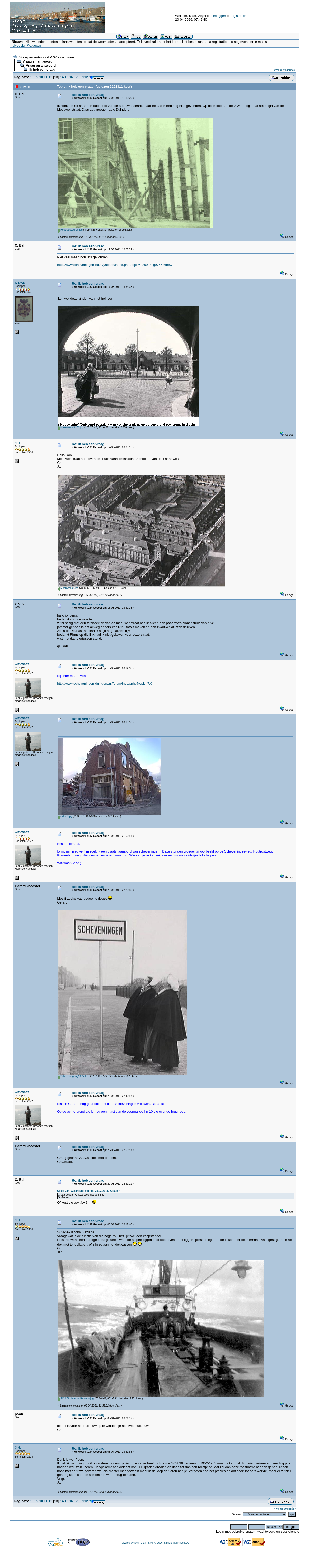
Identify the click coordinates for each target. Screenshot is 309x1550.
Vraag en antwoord (37, 61)
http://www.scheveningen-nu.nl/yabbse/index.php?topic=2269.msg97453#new (114, 265)
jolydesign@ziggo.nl (27, 45)
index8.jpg (65, 816)
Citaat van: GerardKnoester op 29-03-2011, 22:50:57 (88, 1190)
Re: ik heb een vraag (88, 95)
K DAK (20, 283)
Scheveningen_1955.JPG (73, 1076)
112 (85, 77)
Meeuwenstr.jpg (68, 588)
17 (76, 77)
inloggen (219, 16)
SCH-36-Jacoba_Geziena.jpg (76, 1398)
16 (71, 77)
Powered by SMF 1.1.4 (133, 1542)
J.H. (18, 443)
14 (62, 77)
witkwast (22, 664)
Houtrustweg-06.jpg (70, 229)
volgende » (289, 70)
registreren (239, 16)
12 (50, 77)
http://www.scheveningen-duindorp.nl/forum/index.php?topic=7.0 (104, 683)
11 (46, 77)
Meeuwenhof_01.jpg (70, 427)
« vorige (278, 70)
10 (41, 77)
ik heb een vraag (42, 69)
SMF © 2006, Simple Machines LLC (168, 1542)
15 (66, 77)
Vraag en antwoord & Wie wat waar (46, 57)
